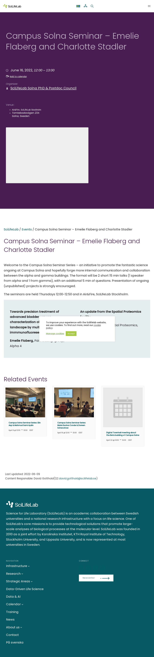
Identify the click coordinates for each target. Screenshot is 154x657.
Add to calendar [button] (16, 76)
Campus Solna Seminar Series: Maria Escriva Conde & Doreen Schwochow (71, 425)
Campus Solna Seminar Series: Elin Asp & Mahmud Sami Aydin (25, 424)
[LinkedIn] (81, 568)
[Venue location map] (47, 154)
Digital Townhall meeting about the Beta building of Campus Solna (122, 433)
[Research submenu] (22, 574)
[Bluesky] (88, 568)
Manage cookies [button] (55, 333)
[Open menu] (149, 6)
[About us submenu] (21, 627)
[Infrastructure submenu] (29, 566)
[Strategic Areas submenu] (32, 581)
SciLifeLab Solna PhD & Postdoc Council (43, 88)
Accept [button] (71, 333)
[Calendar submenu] (22, 604)
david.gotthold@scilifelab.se (77, 478)
